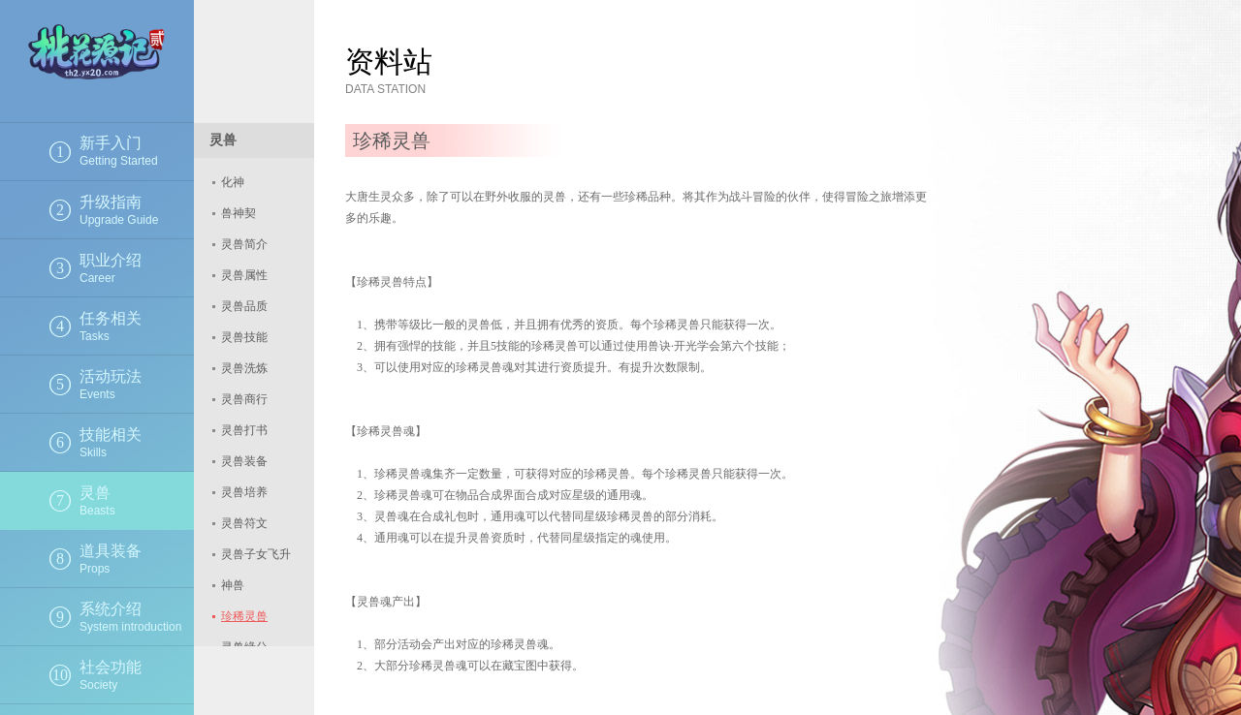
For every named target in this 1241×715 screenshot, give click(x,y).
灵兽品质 (244, 306)
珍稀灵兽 (244, 616)
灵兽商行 (244, 399)
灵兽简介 (244, 244)
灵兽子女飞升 (256, 554)
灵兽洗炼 (244, 368)
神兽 (232, 585)
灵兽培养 (244, 492)
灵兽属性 (244, 275)
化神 (232, 182)
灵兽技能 (244, 337)
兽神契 (238, 213)
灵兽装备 (244, 461)
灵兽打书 (244, 430)
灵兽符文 (244, 523)
